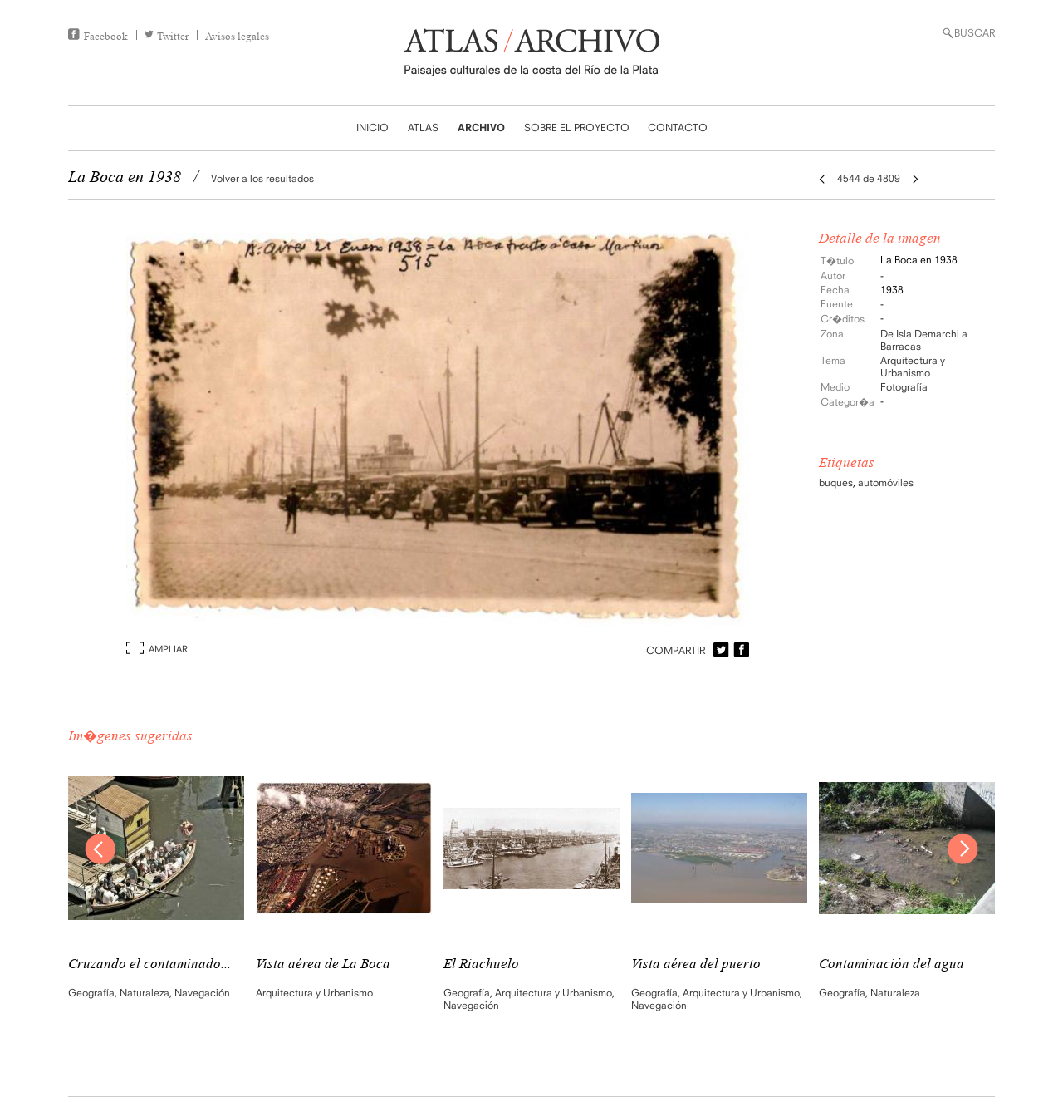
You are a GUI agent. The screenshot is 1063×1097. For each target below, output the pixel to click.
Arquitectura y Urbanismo (912, 366)
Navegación (202, 992)
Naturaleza (144, 992)
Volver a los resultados (262, 178)
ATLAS (423, 127)
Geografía (91, 992)
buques (836, 482)
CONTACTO (678, 127)
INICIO (372, 127)
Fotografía (904, 387)
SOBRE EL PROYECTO (576, 127)
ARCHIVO (481, 127)
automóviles (886, 482)
